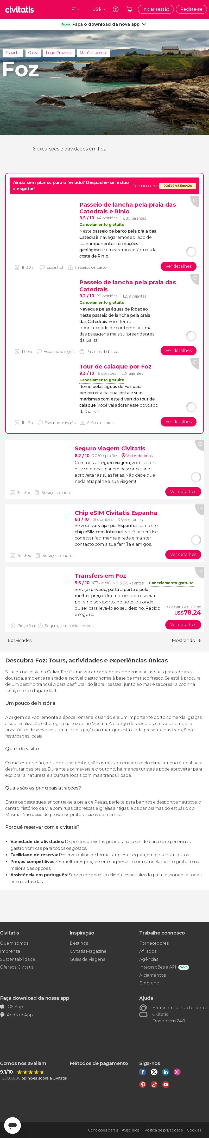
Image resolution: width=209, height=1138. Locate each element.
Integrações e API (157, 967)
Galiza (33, 52)
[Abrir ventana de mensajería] (12, 1125)
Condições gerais (103, 1130)
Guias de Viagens (87, 959)
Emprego (149, 983)
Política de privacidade (163, 1130)
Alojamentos (152, 975)
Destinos (79, 943)
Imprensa (10, 951)
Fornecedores (153, 943)
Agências (148, 959)
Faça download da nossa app (34, 998)
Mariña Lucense (93, 52)
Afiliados (147, 951)
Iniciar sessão (155, 9)
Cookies (194, 1130)
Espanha (13, 52)
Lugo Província (59, 52)
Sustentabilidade (17, 959)
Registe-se (191, 9)
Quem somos (14, 943)
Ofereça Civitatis (16, 967)
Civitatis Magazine (88, 951)
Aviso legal (131, 1130)
